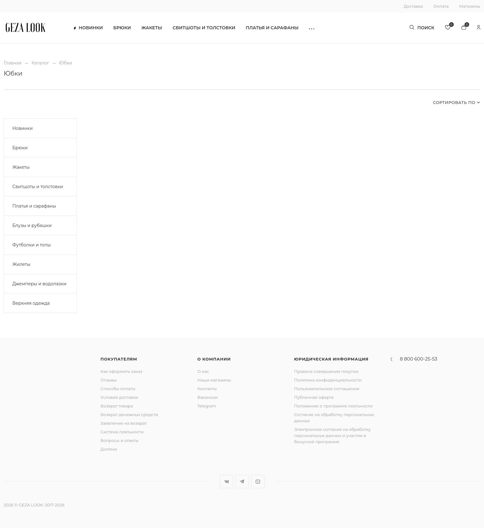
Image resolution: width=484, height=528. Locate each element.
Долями (109, 449)
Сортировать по (454, 102)
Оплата (441, 6)
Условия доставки (119, 397)
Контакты (207, 388)
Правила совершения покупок (326, 371)
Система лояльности (122, 431)
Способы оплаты (118, 388)
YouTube (258, 481)
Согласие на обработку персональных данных (334, 417)
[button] (311, 28)
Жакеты (151, 28)
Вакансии (207, 397)
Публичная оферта (314, 397)
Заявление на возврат (124, 423)
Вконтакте (226, 481)
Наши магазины (214, 379)
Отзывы (109, 379)
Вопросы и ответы (120, 440)
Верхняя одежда (31, 303)
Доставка (413, 6)
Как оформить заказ (122, 371)
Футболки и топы (31, 245)
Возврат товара (117, 405)
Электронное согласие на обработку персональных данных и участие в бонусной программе (332, 435)
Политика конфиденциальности (328, 379)
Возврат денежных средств (129, 414)
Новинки (88, 28)
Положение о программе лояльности (333, 405)
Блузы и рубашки (32, 225)
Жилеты (21, 264)
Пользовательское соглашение (327, 388)
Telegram (206, 405)
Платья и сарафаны (272, 28)
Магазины (469, 6)
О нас (203, 371)
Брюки (122, 28)
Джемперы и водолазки (39, 284)
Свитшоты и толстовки (204, 28)
